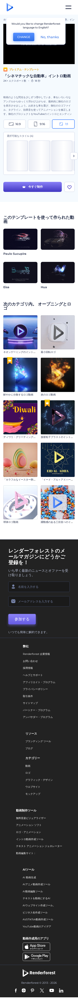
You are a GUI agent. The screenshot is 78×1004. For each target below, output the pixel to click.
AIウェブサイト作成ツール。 (39, 905)
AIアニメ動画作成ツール (36, 884)
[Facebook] (16, 991)
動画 (27, 766)
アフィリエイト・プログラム (39, 682)
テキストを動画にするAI (36, 898)
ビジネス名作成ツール (35, 912)
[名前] (39, 587)
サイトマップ (30, 703)
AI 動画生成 (29, 877)
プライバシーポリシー (35, 689)
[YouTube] (51, 991)
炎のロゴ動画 (48, 395)
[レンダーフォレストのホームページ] (10, 7)
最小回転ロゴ (48, 352)
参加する (22, 619)
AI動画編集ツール (33, 891)
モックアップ (32, 794)
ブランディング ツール (38, 741)
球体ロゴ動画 (10, 522)
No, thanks (50, 37)
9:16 (39, 124)
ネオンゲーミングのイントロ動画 (22, 352)
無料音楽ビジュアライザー (31, 818)
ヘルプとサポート (33, 675)
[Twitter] (42, 991)
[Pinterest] (33, 991)
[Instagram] (24, 991)
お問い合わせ (30, 661)
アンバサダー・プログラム (38, 717)
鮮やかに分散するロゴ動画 (18, 395)
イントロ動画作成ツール (29, 839)
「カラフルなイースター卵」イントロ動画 (27, 480)
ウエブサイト (32, 787)
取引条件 (28, 696)
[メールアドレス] (39, 602)
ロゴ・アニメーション (28, 832)
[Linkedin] (61, 991)
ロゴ (27, 773)
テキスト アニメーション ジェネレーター (39, 846)
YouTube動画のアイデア (37, 926)
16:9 (15, 124)
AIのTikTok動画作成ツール (38, 919)
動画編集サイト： (26, 853)
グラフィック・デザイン (39, 780)
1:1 (63, 124)
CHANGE (23, 37)
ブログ (29, 748)
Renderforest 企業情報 (36, 654)
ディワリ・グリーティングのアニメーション (28, 437)
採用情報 (28, 668)
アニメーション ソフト (29, 825)
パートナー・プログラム (36, 710)
